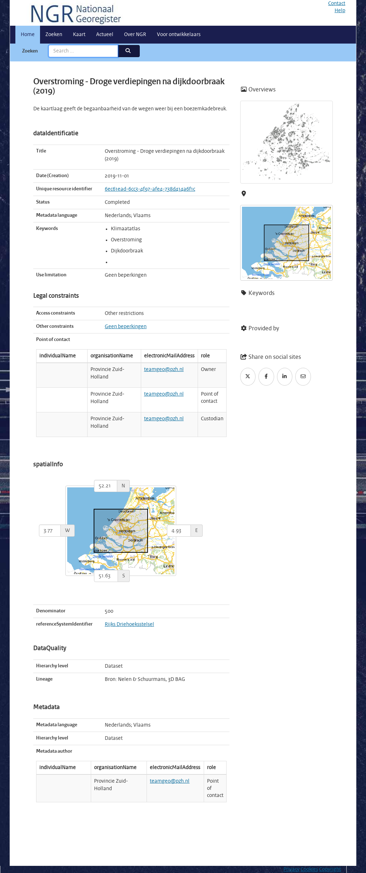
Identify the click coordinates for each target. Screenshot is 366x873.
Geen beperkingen (126, 326)
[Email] (303, 377)
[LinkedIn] (285, 377)
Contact (336, 3)
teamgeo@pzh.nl (164, 369)
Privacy (291, 869)
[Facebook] (266, 377)
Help (340, 10)
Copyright (330, 869)
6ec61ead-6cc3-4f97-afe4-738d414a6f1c (150, 189)
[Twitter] (248, 377)
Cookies (309, 869)
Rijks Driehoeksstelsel (129, 624)
